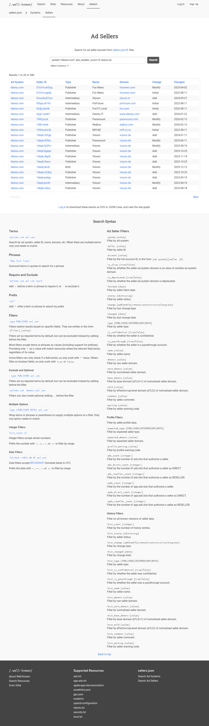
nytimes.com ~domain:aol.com (27, 390)
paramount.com (129, 119)
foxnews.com (127, 87)
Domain (124, 82)
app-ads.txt (79, 680)
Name (95, 82)
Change (156, 82)
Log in (62, 207)
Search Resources (19, 680)
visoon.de (125, 135)
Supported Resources (88, 670)
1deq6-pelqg (43, 177)
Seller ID (41, 82)
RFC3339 (37, 462)
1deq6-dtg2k (43, 156)
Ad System (17, 82)
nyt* (12, 300)
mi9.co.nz (125, 129)
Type (68, 82)
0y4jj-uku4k (43, 108)
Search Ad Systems (149, 676)
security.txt (79, 712)
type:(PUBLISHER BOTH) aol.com (29, 409)
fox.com (124, 108)
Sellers (49, 12)
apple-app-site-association (88, 685)
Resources (67, 4)
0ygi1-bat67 (43, 114)
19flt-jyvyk (42, 119)
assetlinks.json (82, 689)
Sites (53, 4)
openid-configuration (85, 703)
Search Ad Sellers (148, 680)
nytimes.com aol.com (22, 237)
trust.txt (77, 716)
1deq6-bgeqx (43, 151)
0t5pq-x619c (43, 103)
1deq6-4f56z (43, 140)
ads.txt (77, 676)
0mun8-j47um (44, 98)
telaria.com (17, 87)
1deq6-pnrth (43, 182)
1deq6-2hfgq (43, 135)
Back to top (104, 654)
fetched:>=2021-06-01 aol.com (28, 457)
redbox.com (126, 124)
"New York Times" (20, 260)
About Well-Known (19, 676)
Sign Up (193, 4)
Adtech (93, 4)
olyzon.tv (125, 98)
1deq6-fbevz (43, 161)
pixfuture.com (128, 103)
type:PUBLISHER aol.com (24, 321)
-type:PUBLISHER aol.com (25, 375)
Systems (35, 12)
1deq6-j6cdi (43, 167)
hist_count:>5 (18, 432)
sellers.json (15, 12)
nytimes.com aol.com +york (26, 280)
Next (195, 197)
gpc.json (78, 694)
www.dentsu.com (130, 114)
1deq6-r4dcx (43, 188)
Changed (179, 82)
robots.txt (78, 707)
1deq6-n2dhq (44, 172)
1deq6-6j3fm (43, 145)
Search (41, 4)
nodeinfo (78, 698)
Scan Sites (15, 685)
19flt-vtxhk (42, 124)
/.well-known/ (20, 670)
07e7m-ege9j (43, 92)
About (81, 4)
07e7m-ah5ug (44, 87)
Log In (181, 4)
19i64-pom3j (43, 129)
